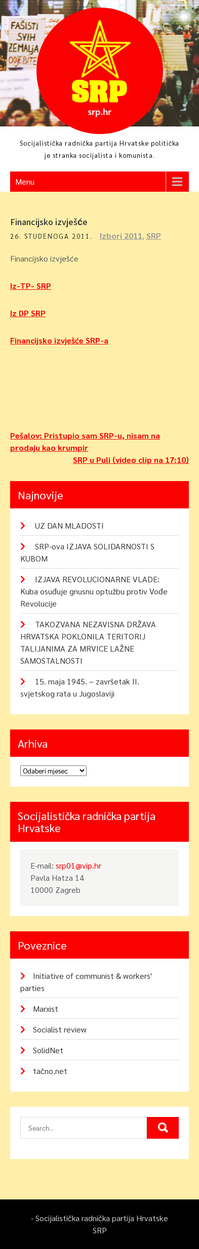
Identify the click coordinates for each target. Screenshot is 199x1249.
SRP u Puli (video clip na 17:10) (131, 459)
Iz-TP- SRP (30, 285)
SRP (153, 235)
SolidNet (48, 1050)
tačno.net (50, 1070)
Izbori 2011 (121, 235)
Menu (24, 181)
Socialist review (60, 1029)
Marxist (45, 1008)
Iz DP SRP (28, 313)
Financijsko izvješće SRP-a (59, 340)
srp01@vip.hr (78, 865)
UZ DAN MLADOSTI (69, 525)
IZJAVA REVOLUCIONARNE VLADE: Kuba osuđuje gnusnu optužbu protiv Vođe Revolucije (94, 591)
